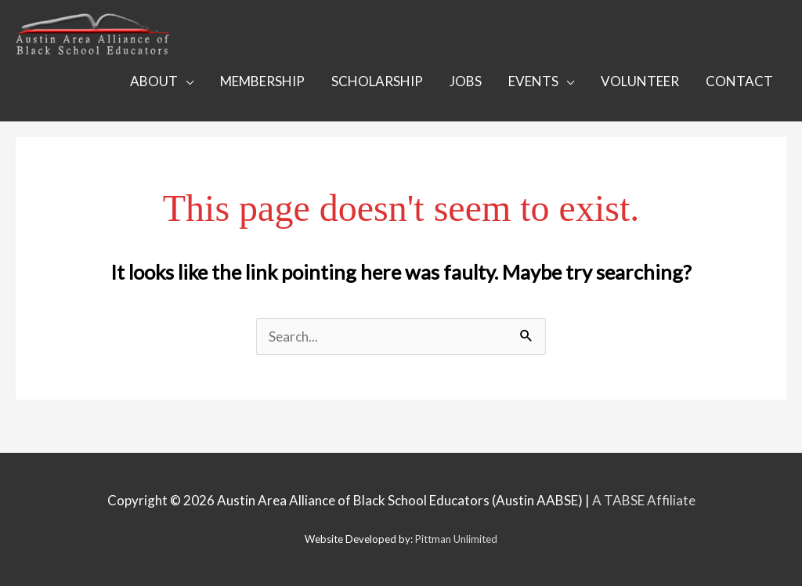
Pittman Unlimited (456, 539)
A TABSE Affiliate (643, 500)
